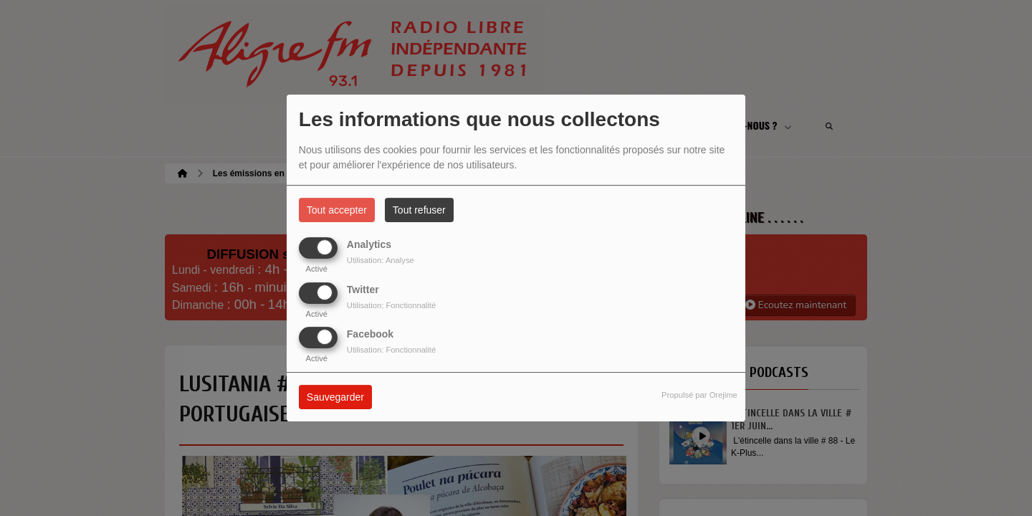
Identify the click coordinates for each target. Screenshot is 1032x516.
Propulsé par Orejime (699, 395)
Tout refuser (419, 210)
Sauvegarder (335, 397)
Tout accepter (337, 210)
